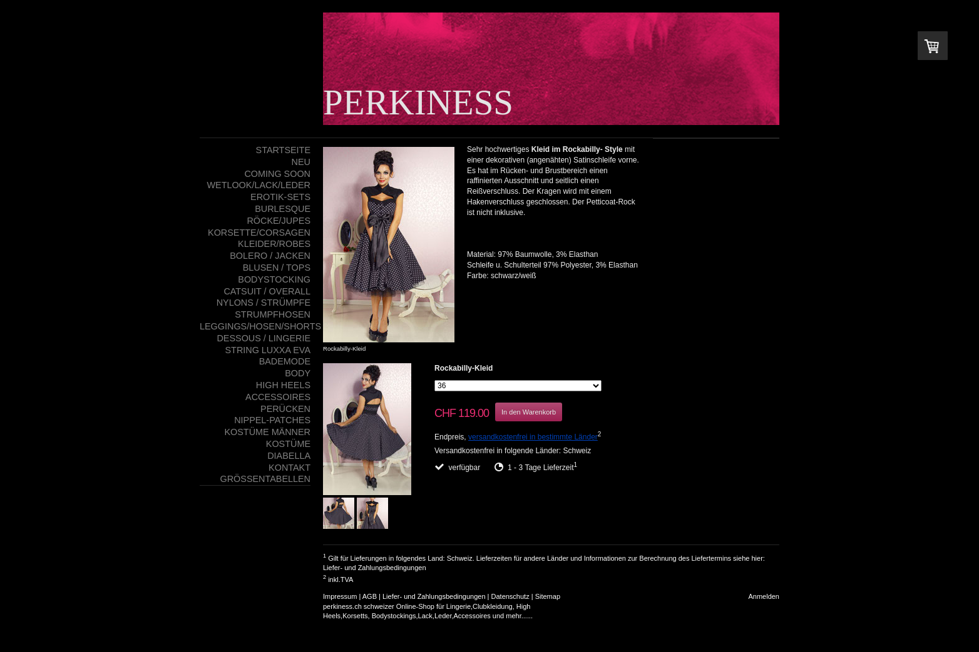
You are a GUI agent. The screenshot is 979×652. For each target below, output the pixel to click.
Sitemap (547, 596)
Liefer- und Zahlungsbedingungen (374, 567)
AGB (369, 596)
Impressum (340, 596)
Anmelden (763, 596)
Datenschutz (510, 596)
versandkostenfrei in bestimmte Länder (533, 437)
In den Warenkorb (528, 412)
